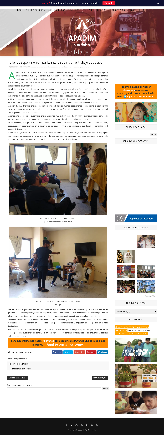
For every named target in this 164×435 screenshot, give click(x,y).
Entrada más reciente (17, 378)
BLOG (142, 10)
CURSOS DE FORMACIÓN (94, 10)
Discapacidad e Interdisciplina (59, 67)
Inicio (19, 10)
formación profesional (80, 67)
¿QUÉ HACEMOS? (56, 10)
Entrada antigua (99, 378)
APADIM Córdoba (29, 67)
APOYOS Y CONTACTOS (123, 10)
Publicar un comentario (21, 369)
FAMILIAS (75, 10)
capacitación (42, 67)
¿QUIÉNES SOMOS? (34, 10)
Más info (108, 3)
